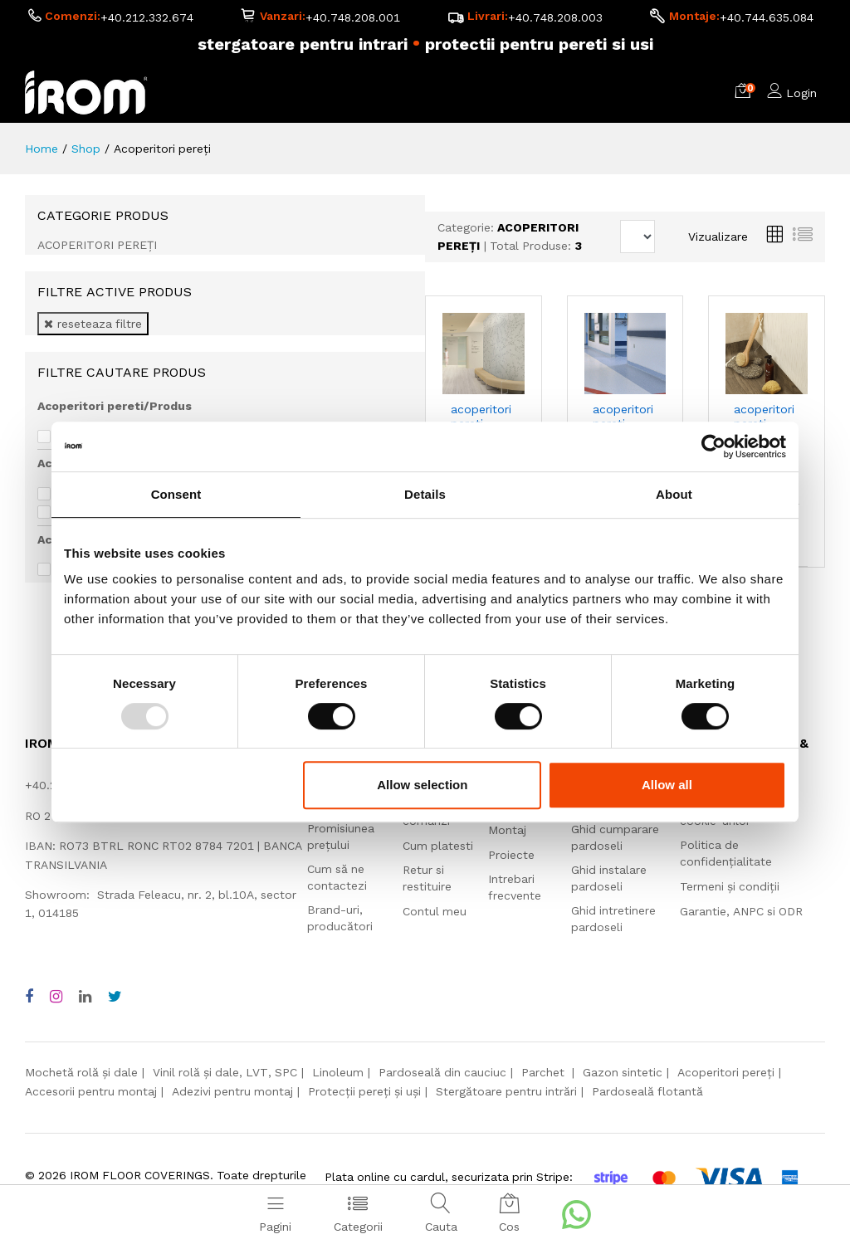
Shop (85, 148)
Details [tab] (425, 494)
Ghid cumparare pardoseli (615, 837)
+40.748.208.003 (555, 17)
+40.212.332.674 (146, 17)
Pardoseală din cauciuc (442, 1072)
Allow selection (422, 785)
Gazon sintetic (622, 1072)
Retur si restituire (427, 878)
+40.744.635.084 (766, 17)
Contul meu (435, 911)
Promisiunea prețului (340, 836)
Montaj (507, 830)
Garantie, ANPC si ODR (741, 911)
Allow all (667, 785)
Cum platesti (438, 845)
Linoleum (338, 1072)
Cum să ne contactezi (337, 877)
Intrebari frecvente (514, 887)
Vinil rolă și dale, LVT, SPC (225, 1072)
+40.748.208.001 (352, 17)
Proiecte (511, 854)
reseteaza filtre (93, 323)
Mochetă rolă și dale (81, 1072)
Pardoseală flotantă (647, 1091)
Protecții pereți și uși (364, 1091)
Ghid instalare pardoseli (609, 878)
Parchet (544, 1072)
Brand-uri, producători (340, 918)
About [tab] (674, 494)
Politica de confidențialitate (726, 853)
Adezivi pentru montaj (232, 1091)
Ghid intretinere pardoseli (613, 919)
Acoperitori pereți (725, 1072)
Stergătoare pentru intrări (506, 1091)
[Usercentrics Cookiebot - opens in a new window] (713, 446)
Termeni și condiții (729, 886)
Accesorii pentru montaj (91, 1091)
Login (801, 93)
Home (41, 148)
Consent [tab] (176, 494)
